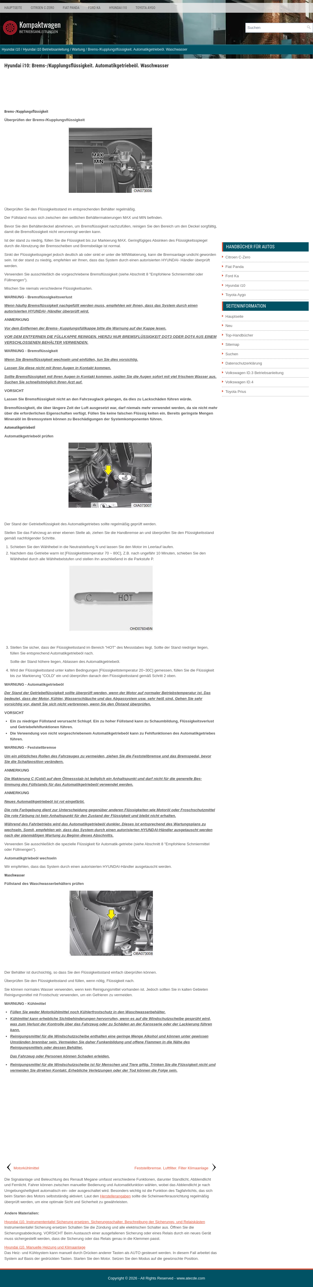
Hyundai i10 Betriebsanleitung (46, 49)
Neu (228, 325)
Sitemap (232, 344)
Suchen (231, 354)
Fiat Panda (71, 8)
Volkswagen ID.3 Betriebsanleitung (254, 373)
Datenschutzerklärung (243, 363)
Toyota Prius (235, 391)
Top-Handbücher (239, 335)
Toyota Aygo (145, 8)
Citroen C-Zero (42, 8)
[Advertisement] (111, 88)
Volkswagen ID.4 (239, 382)
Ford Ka (94, 8)
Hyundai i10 (118, 8)
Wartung (78, 49)
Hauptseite (13, 8)
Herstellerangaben (115, 1196)
